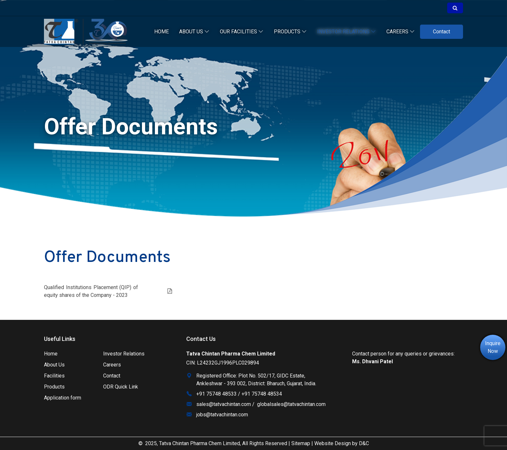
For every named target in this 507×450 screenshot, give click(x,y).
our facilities (242, 31)
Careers (400, 31)
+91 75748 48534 (262, 394)
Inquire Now (493, 347)
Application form (62, 398)
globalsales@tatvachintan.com (291, 404)
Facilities (54, 376)
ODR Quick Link (120, 387)
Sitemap (300, 443)
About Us (194, 31)
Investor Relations (124, 354)
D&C (364, 443)
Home (161, 31)
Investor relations (346, 31)
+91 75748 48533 (216, 394)
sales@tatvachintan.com (223, 404)
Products (290, 31)
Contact (441, 31)
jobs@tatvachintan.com (222, 414)
